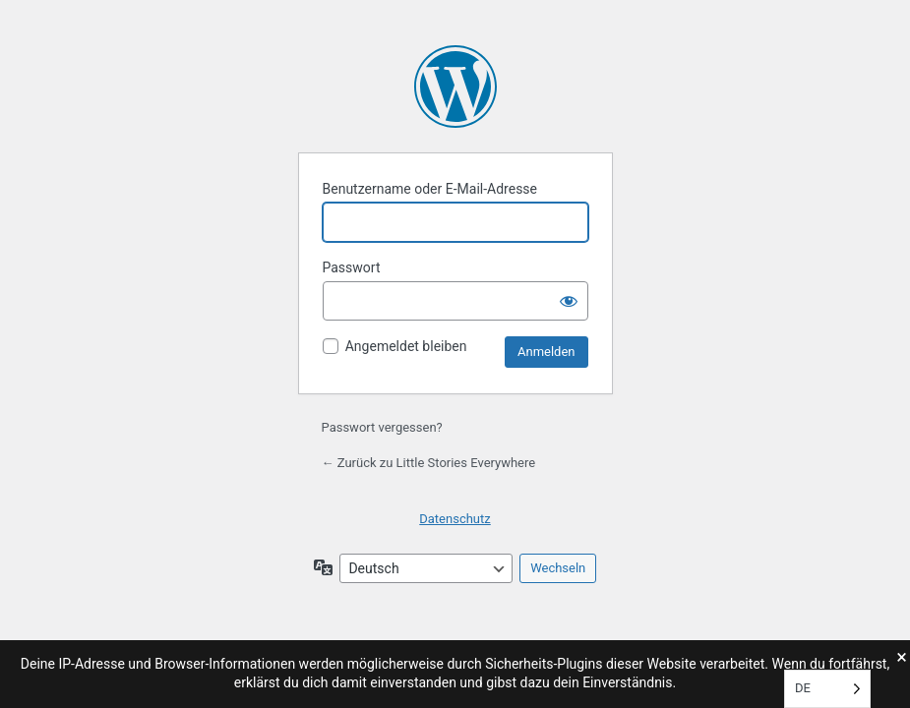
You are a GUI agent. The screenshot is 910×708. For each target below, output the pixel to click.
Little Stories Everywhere (455, 86)
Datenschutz (454, 518)
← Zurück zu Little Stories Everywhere (429, 462)
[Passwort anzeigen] (568, 301)
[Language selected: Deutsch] (827, 689)
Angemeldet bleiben (406, 346)
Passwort (352, 267)
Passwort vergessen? (382, 427)
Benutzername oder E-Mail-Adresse (430, 189)
